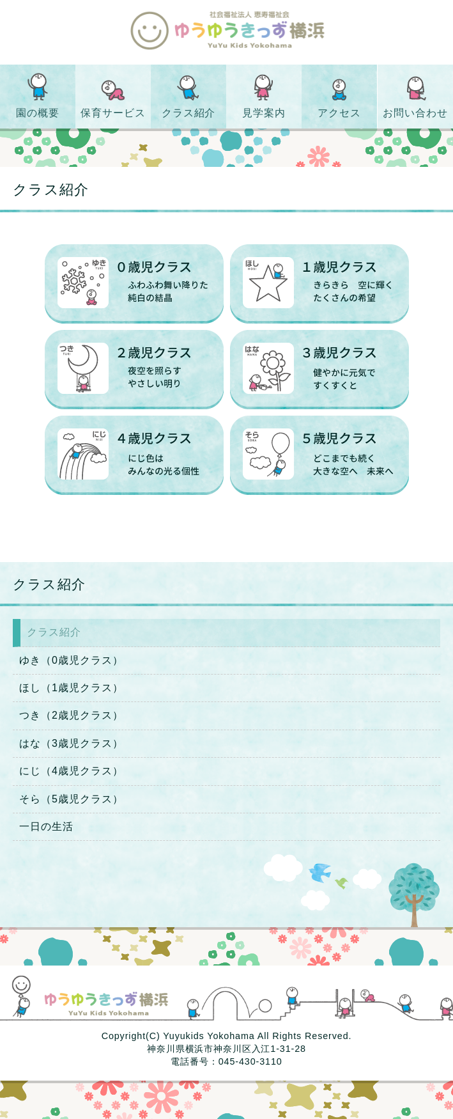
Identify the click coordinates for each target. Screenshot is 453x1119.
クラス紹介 (189, 112)
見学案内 (264, 112)
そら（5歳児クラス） (71, 799)
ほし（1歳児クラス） (71, 687)
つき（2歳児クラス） (71, 715)
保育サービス (113, 112)
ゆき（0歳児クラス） (71, 660)
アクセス (340, 112)
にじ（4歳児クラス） (71, 770)
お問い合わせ (415, 112)
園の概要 (37, 112)
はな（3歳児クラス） (71, 743)
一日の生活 (46, 826)
